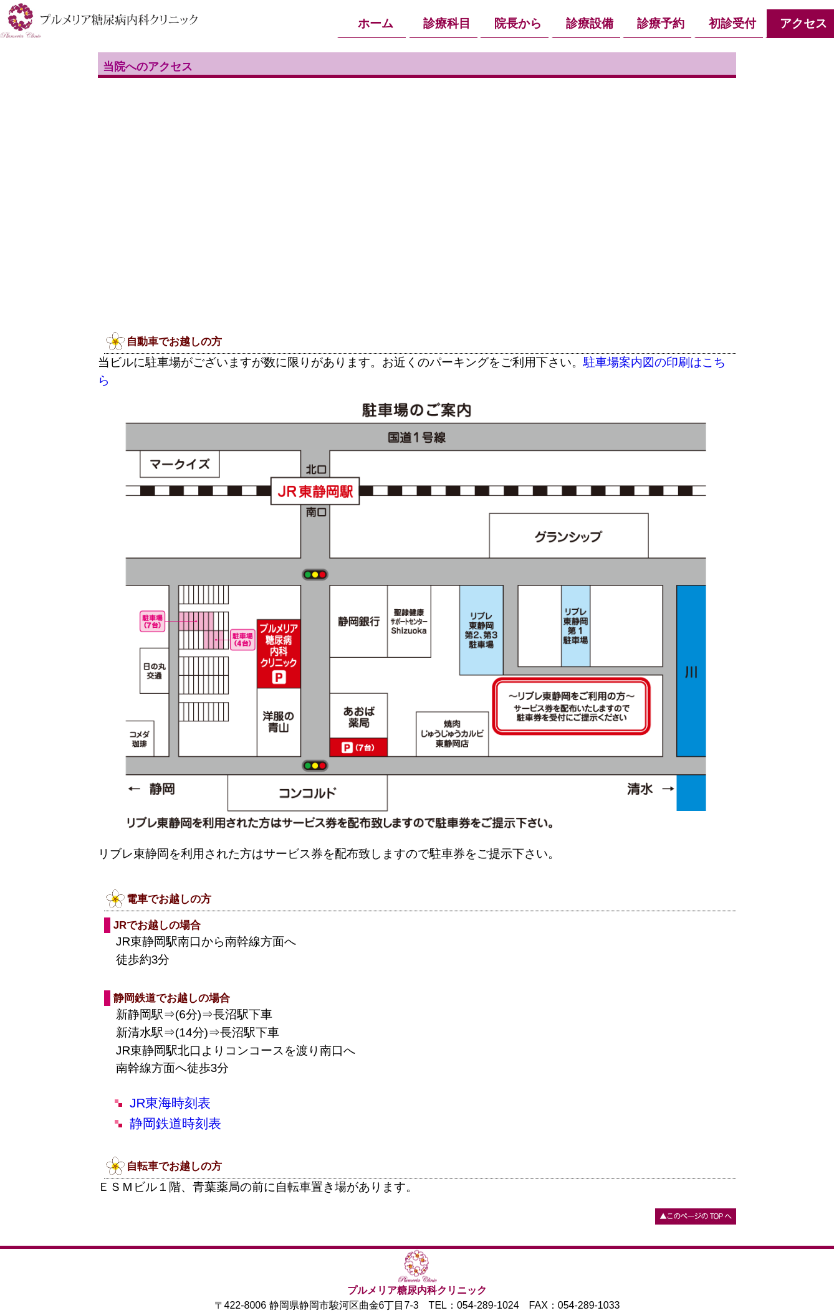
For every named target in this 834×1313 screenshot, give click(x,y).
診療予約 (660, 23)
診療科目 (447, 23)
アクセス (803, 23)
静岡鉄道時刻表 (175, 1123)
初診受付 (732, 23)
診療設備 (589, 23)
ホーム (375, 23)
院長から (518, 23)
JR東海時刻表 (170, 1103)
